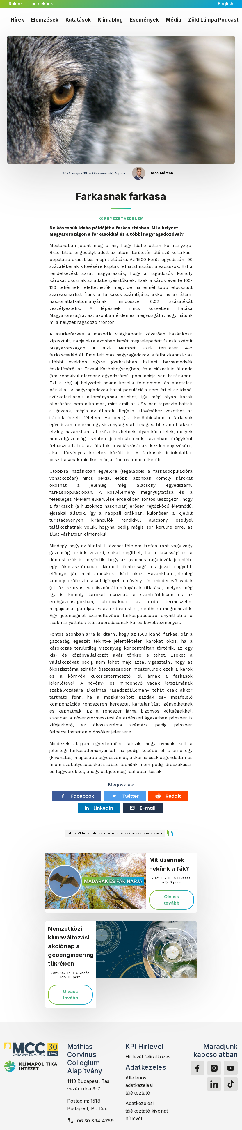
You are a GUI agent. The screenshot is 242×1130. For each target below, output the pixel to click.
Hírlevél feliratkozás (147, 1057)
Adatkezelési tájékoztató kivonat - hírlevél (148, 1110)
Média (173, 20)
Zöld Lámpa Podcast (213, 20)
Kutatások (78, 20)
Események (144, 20)
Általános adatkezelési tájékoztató (139, 1085)
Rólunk (16, 3)
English (225, 3)
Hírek (17, 20)
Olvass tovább (171, 900)
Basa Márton (161, 173)
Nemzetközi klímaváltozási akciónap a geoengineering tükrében (71, 946)
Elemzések (44, 20)
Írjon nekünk (40, 3)
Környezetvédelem (121, 218)
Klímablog (110, 20)
